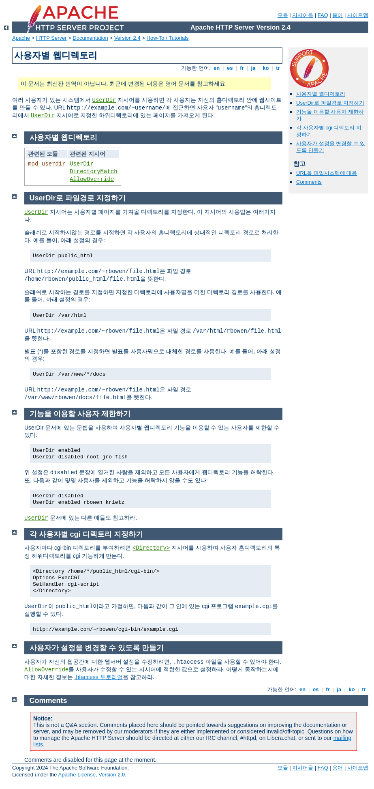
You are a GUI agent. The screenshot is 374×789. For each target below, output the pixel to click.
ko (265, 68)
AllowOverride (92, 179)
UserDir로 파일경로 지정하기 (330, 103)
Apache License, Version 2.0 (91, 775)
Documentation (90, 38)
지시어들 (302, 15)
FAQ (323, 15)
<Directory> (151, 548)
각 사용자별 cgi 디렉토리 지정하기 (86, 534)
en (216, 68)
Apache (21, 38)
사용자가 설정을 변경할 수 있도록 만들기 (97, 648)
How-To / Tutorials (168, 38)
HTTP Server (51, 38)
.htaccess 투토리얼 (99, 677)
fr (242, 68)
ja (253, 68)
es (229, 68)
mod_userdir (46, 164)
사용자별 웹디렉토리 (320, 94)
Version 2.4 (127, 38)
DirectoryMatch (94, 171)
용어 (337, 15)
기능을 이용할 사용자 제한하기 (80, 414)
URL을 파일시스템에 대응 (326, 173)
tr (278, 68)
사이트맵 (357, 15)
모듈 (283, 15)
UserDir (104, 100)
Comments (309, 182)
